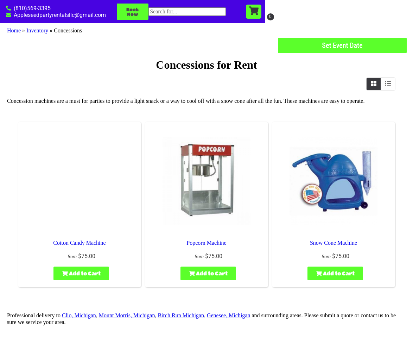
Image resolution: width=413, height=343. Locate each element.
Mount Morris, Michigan (127, 315)
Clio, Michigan (79, 315)
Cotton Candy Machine (79, 243)
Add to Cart (81, 273)
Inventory (37, 30)
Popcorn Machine (206, 243)
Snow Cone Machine (333, 243)
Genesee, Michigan (228, 315)
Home (14, 30)
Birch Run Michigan (181, 315)
